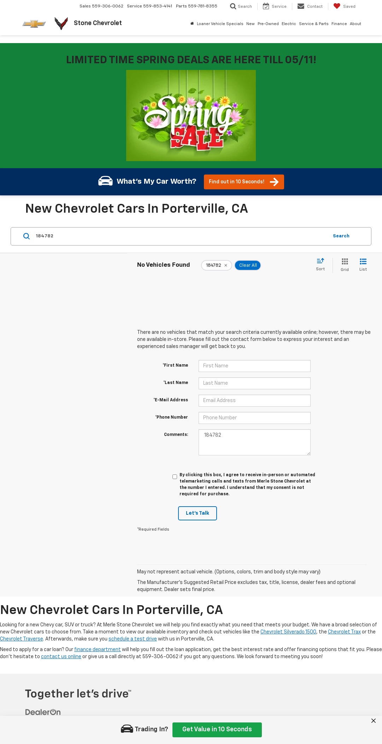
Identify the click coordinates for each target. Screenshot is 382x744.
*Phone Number (171, 417)
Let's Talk (197, 513)
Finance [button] (339, 24)
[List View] (363, 265)
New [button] (250, 24)
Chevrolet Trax (344, 632)
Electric (289, 24)
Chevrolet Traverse (21, 639)
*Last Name (175, 383)
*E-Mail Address (170, 400)
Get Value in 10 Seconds (217, 729)
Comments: (176, 435)
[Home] (192, 24)
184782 (255, 442)
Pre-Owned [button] (268, 24)
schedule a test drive (132, 639)
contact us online (61, 656)
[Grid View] (343, 265)
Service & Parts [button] (314, 24)
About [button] (355, 24)
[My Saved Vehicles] (344, 6)
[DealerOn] (43, 712)
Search (341, 236)
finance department (97, 649)
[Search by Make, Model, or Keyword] (181, 236)
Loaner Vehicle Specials (220, 24)
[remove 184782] (216, 265)
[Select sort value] (322, 265)
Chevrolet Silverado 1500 (288, 632)
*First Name (175, 366)
